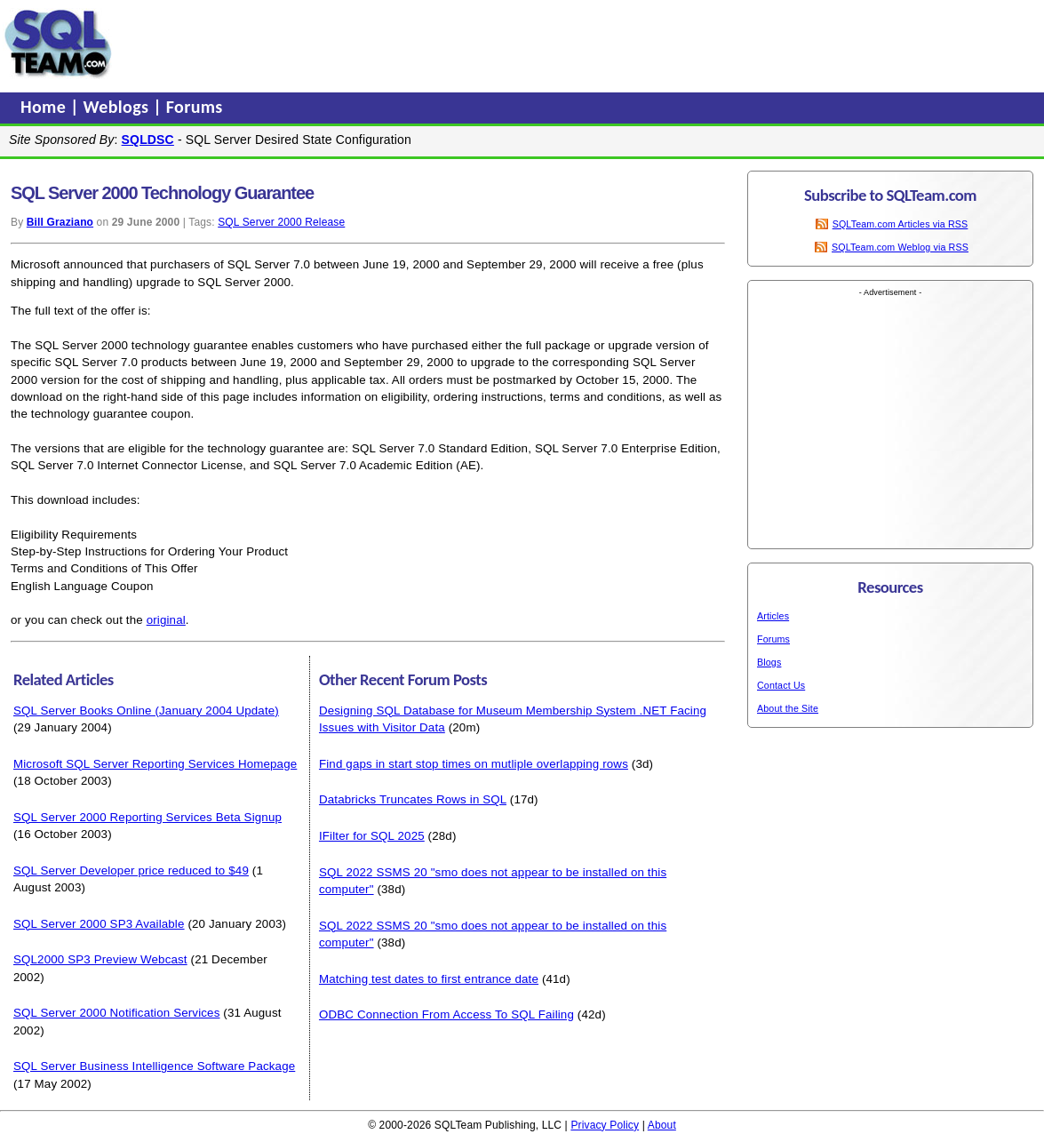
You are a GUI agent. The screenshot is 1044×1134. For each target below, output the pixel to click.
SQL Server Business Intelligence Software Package (154, 1066)
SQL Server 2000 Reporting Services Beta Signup (147, 817)
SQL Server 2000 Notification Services (116, 1012)
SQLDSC (148, 139)
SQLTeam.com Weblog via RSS (900, 247)
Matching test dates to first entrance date (428, 979)
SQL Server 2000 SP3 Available (99, 923)
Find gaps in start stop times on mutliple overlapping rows (473, 764)
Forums (194, 106)
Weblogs (119, 106)
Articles (773, 616)
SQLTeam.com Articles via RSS (900, 224)
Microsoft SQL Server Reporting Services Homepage (155, 764)
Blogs (769, 662)
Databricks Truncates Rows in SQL (412, 799)
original (166, 620)
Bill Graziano (60, 222)
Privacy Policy (604, 1125)
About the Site (787, 708)
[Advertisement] (455, 44)
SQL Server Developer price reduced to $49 (131, 870)
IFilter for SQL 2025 (372, 836)
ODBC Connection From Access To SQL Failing (446, 1014)
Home (45, 106)
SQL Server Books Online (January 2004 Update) (146, 710)
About (662, 1125)
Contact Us (781, 685)
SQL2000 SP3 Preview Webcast (100, 959)
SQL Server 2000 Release (281, 222)
